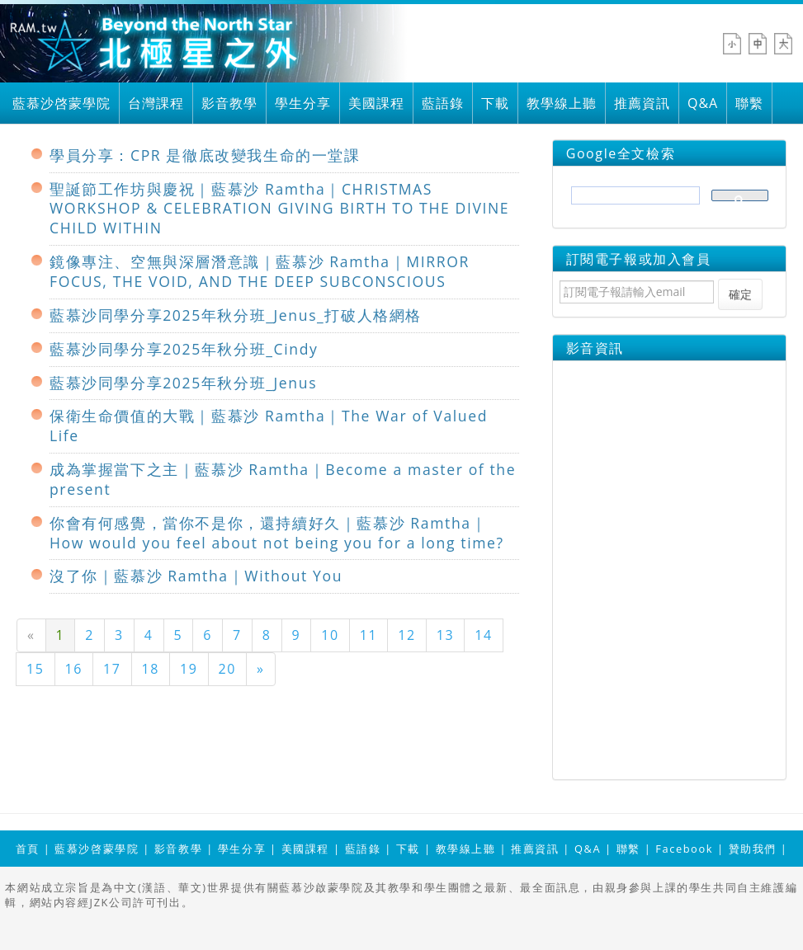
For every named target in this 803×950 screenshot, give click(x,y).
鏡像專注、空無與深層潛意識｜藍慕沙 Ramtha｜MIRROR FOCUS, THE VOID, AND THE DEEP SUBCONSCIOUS (260, 271)
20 (228, 669)
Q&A (702, 103)
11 (369, 635)
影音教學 (229, 103)
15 (35, 669)
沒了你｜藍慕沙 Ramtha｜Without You (196, 576)
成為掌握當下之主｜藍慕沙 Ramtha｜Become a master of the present (283, 479)
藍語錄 (443, 103)
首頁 (28, 848)
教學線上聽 (562, 103)
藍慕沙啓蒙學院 (61, 103)
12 (407, 635)
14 (484, 635)
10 (330, 635)
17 (112, 669)
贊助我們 (753, 848)
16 (74, 669)
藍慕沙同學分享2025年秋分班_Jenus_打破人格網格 (236, 315)
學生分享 (303, 103)
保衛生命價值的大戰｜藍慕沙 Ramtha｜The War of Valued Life (269, 425)
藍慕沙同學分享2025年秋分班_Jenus (183, 383)
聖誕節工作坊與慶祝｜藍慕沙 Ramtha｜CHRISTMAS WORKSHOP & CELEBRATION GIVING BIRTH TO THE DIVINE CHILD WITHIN (279, 208)
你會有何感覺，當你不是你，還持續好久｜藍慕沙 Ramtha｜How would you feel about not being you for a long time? (277, 533)
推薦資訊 (642, 103)
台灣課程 (156, 103)
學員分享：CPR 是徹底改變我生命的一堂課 (205, 155)
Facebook (684, 848)
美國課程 (376, 103)
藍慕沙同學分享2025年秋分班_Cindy (184, 349)
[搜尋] (634, 200)
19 (189, 669)
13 (446, 635)
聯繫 (749, 103)
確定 (740, 294)
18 (151, 669)
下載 (495, 103)
